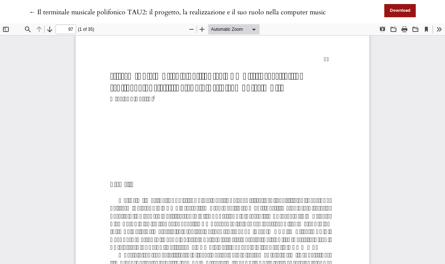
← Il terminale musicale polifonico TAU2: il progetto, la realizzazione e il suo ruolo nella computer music (177, 12)
